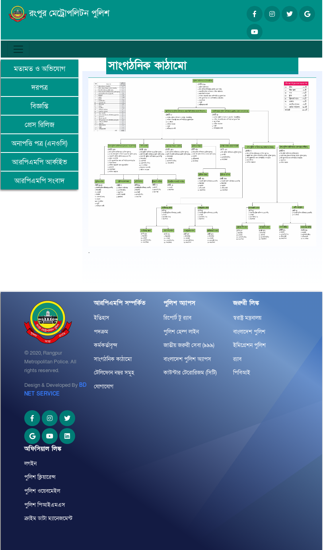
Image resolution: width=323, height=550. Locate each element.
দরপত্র (39, 87)
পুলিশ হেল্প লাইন (181, 332)
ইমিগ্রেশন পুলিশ (249, 345)
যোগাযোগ (103, 386)
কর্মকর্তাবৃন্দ (105, 345)
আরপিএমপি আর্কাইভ (39, 162)
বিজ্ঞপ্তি (39, 106)
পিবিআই (241, 372)
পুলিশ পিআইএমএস (44, 505)
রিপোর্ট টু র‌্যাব (177, 318)
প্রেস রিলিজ (39, 124)
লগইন (30, 463)
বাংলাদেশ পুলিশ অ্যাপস (187, 359)
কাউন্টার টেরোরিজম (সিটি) (190, 372)
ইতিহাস (101, 318)
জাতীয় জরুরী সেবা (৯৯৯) (188, 345)
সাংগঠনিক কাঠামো (113, 359)
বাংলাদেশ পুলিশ (249, 332)
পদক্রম (101, 332)
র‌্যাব (237, 359)
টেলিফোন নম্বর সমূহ (114, 372)
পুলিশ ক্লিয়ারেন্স (40, 477)
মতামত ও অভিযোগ (39, 68)
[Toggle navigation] (18, 49)
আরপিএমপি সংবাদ (39, 180)
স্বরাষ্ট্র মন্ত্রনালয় (247, 318)
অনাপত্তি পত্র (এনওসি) (39, 143)
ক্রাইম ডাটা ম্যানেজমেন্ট (48, 518)
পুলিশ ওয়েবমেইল (42, 491)
